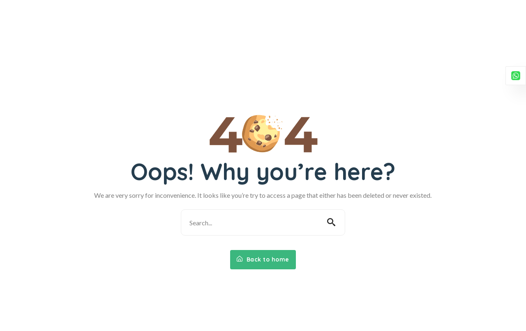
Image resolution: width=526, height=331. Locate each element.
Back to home (263, 259)
